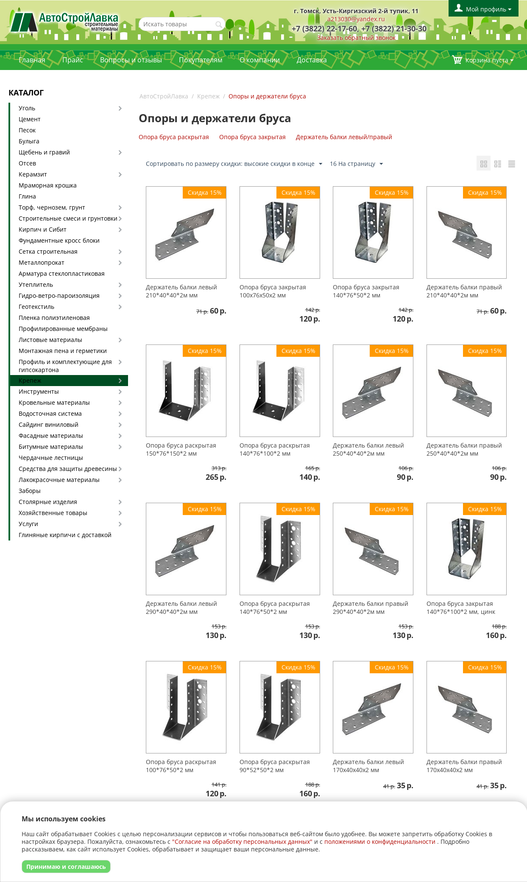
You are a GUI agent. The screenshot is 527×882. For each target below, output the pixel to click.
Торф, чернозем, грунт (52, 207)
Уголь (27, 108)
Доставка (312, 59)
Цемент (30, 119)
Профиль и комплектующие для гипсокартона (65, 366)
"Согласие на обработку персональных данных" (242, 841)
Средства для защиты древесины (68, 469)
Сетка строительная (48, 251)
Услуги (28, 524)
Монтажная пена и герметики (63, 351)
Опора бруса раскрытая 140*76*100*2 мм (275, 449)
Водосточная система (50, 413)
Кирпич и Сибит (43, 229)
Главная (32, 59)
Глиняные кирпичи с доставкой (65, 535)
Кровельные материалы (54, 402)
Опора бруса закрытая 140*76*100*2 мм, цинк (461, 607)
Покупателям (201, 59)
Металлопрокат (41, 262)
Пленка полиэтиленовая (54, 318)
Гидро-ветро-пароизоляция (59, 295)
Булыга (29, 141)
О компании (260, 59)
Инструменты (39, 391)
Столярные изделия (48, 502)
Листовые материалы (50, 340)
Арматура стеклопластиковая (62, 273)
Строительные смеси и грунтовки (68, 218)
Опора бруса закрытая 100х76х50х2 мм (273, 291)
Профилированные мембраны (63, 329)
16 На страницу (356, 164)
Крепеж (30, 380)
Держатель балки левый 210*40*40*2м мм (181, 291)
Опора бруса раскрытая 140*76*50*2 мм (275, 607)
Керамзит (33, 174)
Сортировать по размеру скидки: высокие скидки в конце (234, 164)
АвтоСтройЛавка (163, 96)
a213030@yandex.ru (356, 19)
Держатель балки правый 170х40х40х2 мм (464, 766)
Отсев (27, 163)
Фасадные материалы (51, 435)
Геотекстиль (36, 306)
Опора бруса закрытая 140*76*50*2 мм (366, 291)
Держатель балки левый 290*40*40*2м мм (181, 607)
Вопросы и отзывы (131, 59)
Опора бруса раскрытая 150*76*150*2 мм (181, 449)
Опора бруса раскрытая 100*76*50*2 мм (181, 766)
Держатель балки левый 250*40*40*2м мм (368, 449)
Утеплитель (36, 284)
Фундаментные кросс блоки (59, 240)
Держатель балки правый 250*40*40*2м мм (464, 449)
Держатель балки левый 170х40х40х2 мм (368, 766)
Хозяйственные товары (53, 513)
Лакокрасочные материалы (59, 480)
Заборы (30, 491)
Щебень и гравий (44, 152)
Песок (27, 130)
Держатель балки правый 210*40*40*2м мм (464, 291)
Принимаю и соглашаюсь (66, 866)
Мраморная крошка (48, 185)
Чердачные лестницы (51, 458)
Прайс (72, 59)
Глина (27, 196)
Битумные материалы (51, 446)
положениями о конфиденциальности (379, 841)
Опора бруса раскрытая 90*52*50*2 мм (275, 766)
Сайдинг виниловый (48, 424)
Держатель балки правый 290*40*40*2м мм (370, 607)
